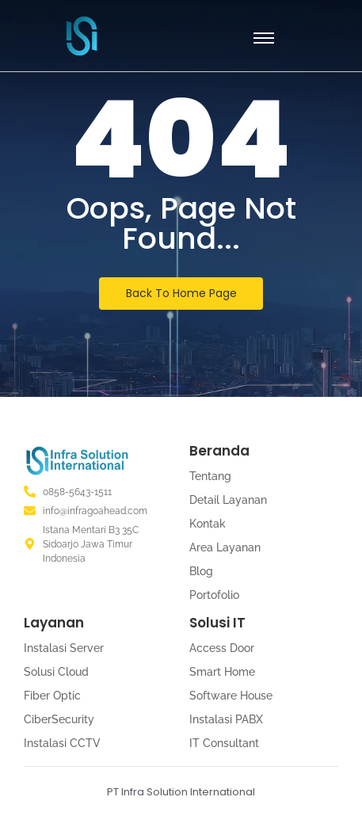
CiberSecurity (59, 719)
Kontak (207, 523)
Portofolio (214, 595)
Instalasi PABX (226, 719)
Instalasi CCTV (62, 743)
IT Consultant (224, 743)
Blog (201, 571)
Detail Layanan (228, 500)
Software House (230, 695)
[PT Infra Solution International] (81, 35)
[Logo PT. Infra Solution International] (77, 460)
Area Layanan (225, 547)
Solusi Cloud (56, 671)
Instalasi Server (64, 648)
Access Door (221, 648)
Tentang (210, 476)
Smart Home (222, 671)
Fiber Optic (52, 695)
